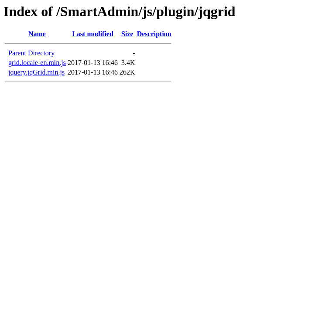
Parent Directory (31, 53)
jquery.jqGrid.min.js (36, 72)
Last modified (92, 34)
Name (37, 34)
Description (154, 34)
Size (127, 34)
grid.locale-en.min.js (37, 62)
